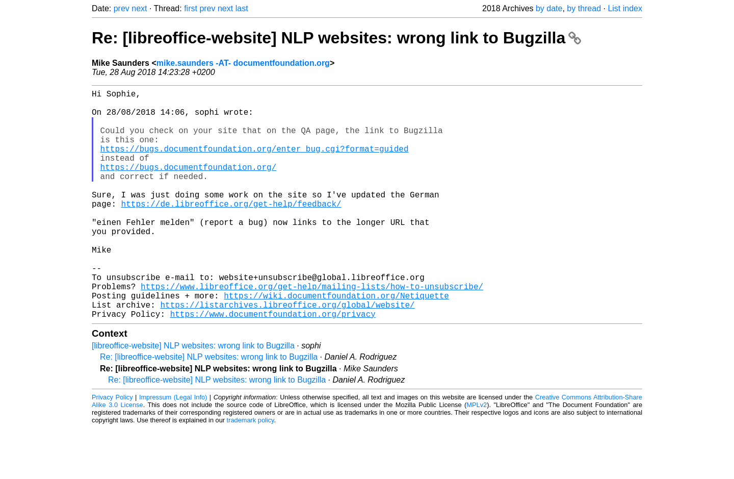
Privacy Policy (112, 448)
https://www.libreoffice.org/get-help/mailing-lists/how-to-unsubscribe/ (312, 331)
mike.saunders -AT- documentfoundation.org (243, 63)
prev (121, 8)
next (139, 8)
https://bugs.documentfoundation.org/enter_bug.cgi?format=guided (254, 162)
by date (549, 8)
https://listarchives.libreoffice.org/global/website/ (287, 353)
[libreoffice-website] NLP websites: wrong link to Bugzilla (193, 396)
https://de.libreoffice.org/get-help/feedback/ (231, 230)
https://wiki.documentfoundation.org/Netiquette (336, 342)
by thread (584, 8)
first (190, 8)
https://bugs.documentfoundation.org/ (188, 185)
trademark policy (250, 471)
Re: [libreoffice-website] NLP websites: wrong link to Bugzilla (336, 38)
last (241, 8)
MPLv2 (476, 456)
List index (625, 8)
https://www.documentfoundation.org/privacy (273, 364)
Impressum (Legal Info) (173, 448)
